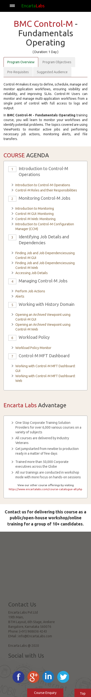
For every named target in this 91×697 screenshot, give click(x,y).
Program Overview (21, 62)
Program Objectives (57, 62)
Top (83, 693)
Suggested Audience (52, 72)
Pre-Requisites (18, 72)
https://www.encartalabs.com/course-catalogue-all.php (45, 489)
